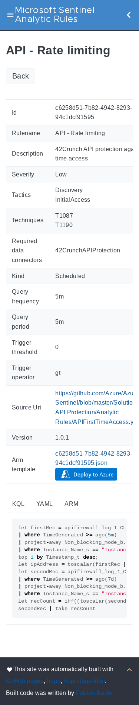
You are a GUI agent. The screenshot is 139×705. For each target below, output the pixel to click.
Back (20, 76)
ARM (71, 504)
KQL (18, 504)
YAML (44, 504)
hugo (54, 681)
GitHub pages (25, 681)
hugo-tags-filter (84, 681)
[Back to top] (129, 669)
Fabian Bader (94, 693)
